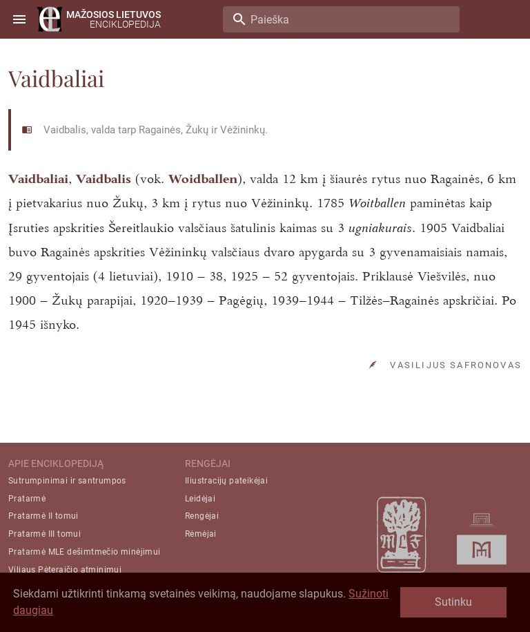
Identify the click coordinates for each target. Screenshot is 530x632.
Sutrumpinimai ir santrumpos (67, 481)
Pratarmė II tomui (43, 516)
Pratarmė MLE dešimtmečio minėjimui (84, 552)
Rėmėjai (201, 534)
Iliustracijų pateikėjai (226, 481)
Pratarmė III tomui (44, 534)
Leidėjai (200, 499)
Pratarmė (27, 499)
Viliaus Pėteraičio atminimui (64, 570)
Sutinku (453, 602)
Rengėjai (202, 516)
